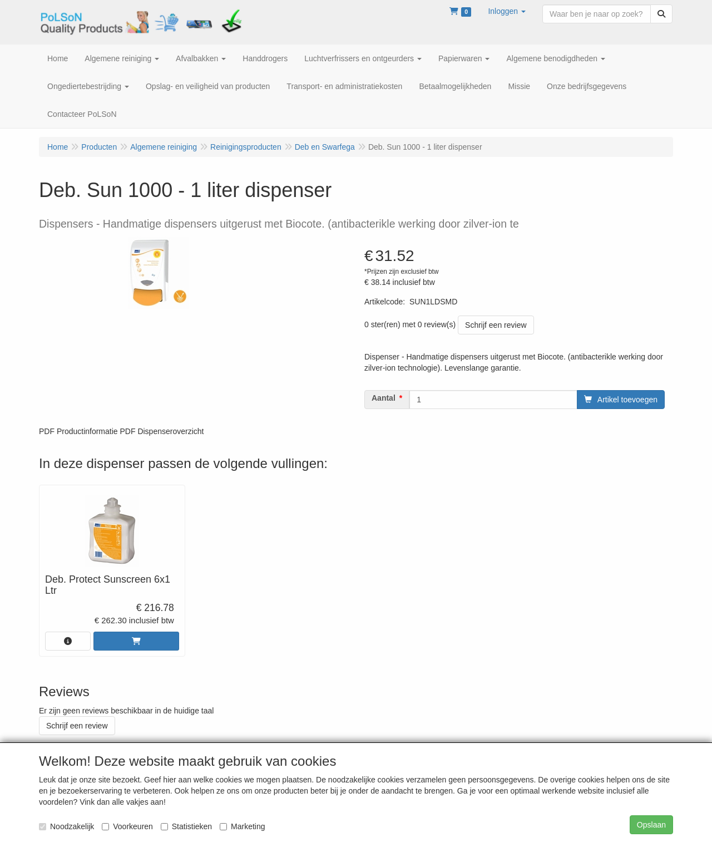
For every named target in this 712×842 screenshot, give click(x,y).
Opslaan (651, 824)
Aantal (383, 398)
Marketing (242, 826)
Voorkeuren (127, 826)
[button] (506, 11)
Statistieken (186, 826)
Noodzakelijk (66, 826)
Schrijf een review (496, 325)
